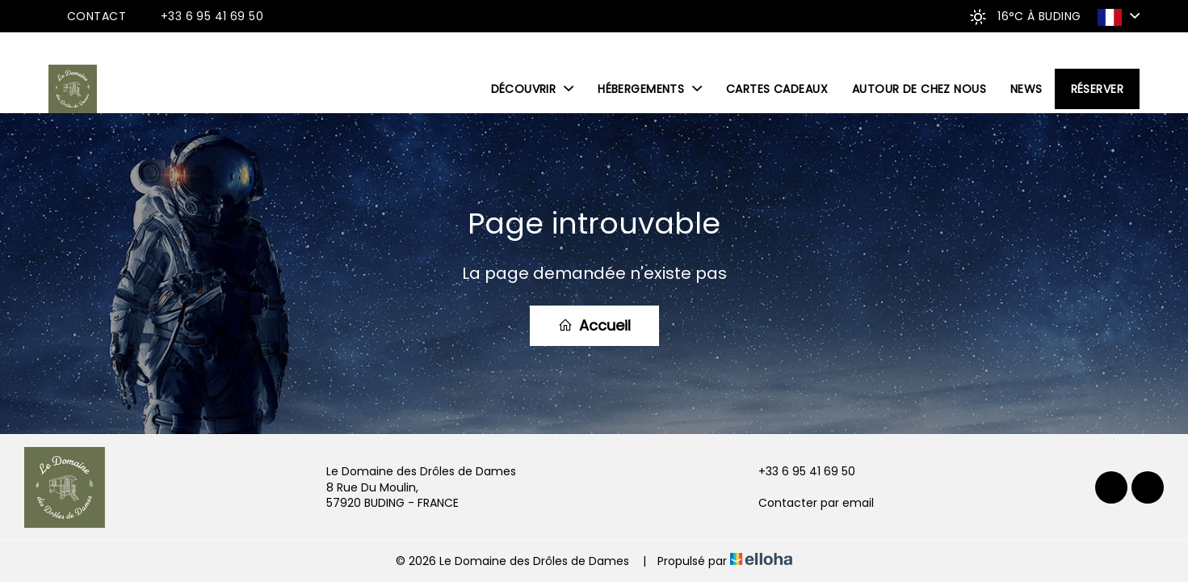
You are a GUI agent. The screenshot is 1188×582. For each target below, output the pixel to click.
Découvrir (532, 89)
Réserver (1097, 89)
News (1026, 89)
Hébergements (650, 89)
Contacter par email (807, 503)
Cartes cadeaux (777, 89)
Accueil (594, 325)
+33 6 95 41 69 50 (797, 471)
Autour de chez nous (919, 89)
